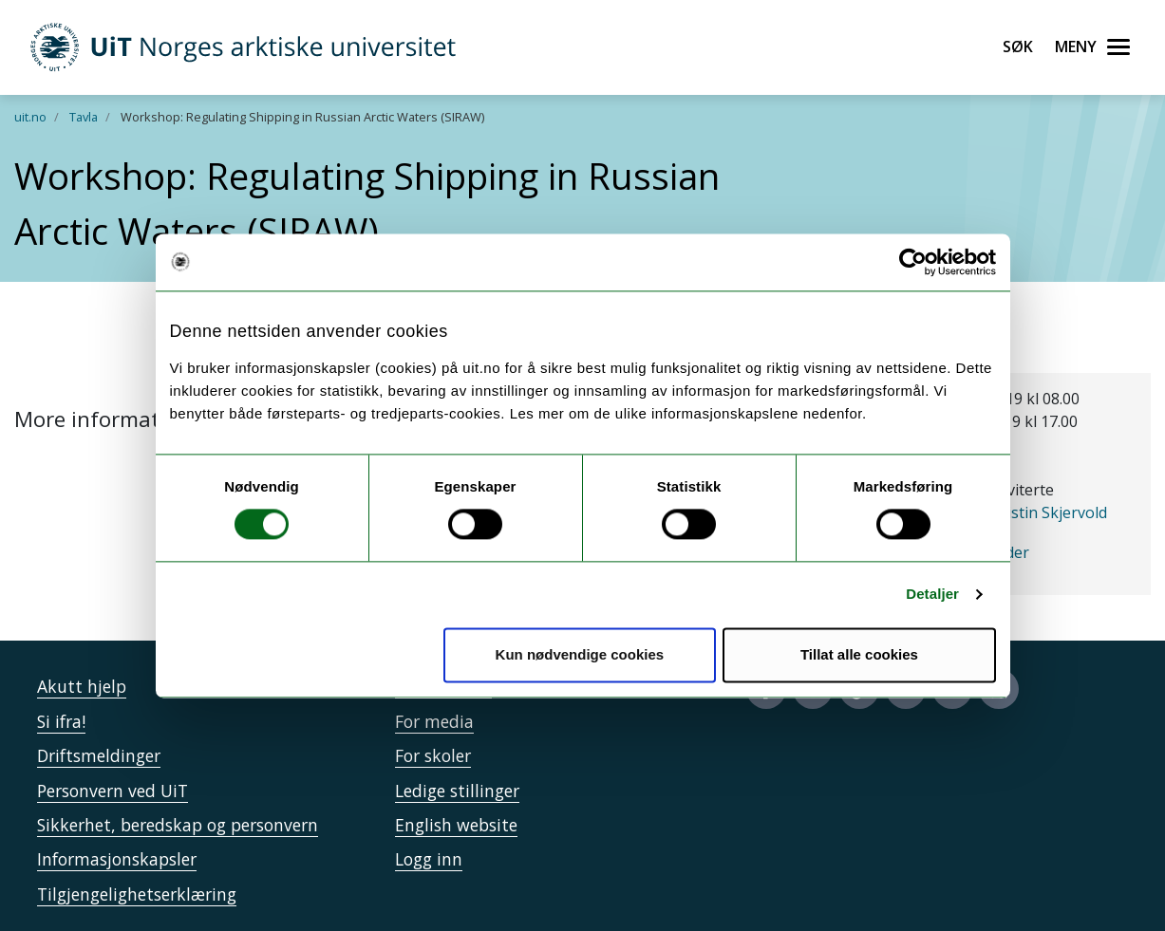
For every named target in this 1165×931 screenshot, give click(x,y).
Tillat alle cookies (859, 654)
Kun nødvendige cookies (580, 654)
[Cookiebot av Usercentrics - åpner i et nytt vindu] (913, 262)
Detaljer (932, 595)
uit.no (30, 116)
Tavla (83, 116)
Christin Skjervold (1044, 512)
